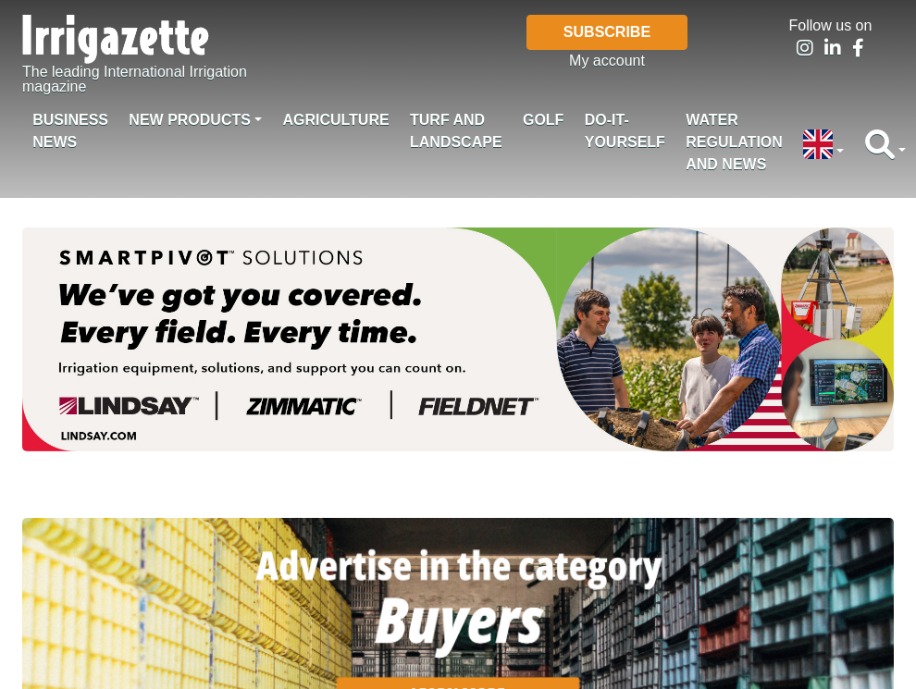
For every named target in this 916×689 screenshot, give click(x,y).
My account (607, 60)
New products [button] (190, 120)
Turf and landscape (456, 131)
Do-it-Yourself (625, 131)
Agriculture (335, 120)
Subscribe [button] (606, 32)
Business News (70, 131)
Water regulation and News (734, 142)
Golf (543, 120)
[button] (823, 146)
